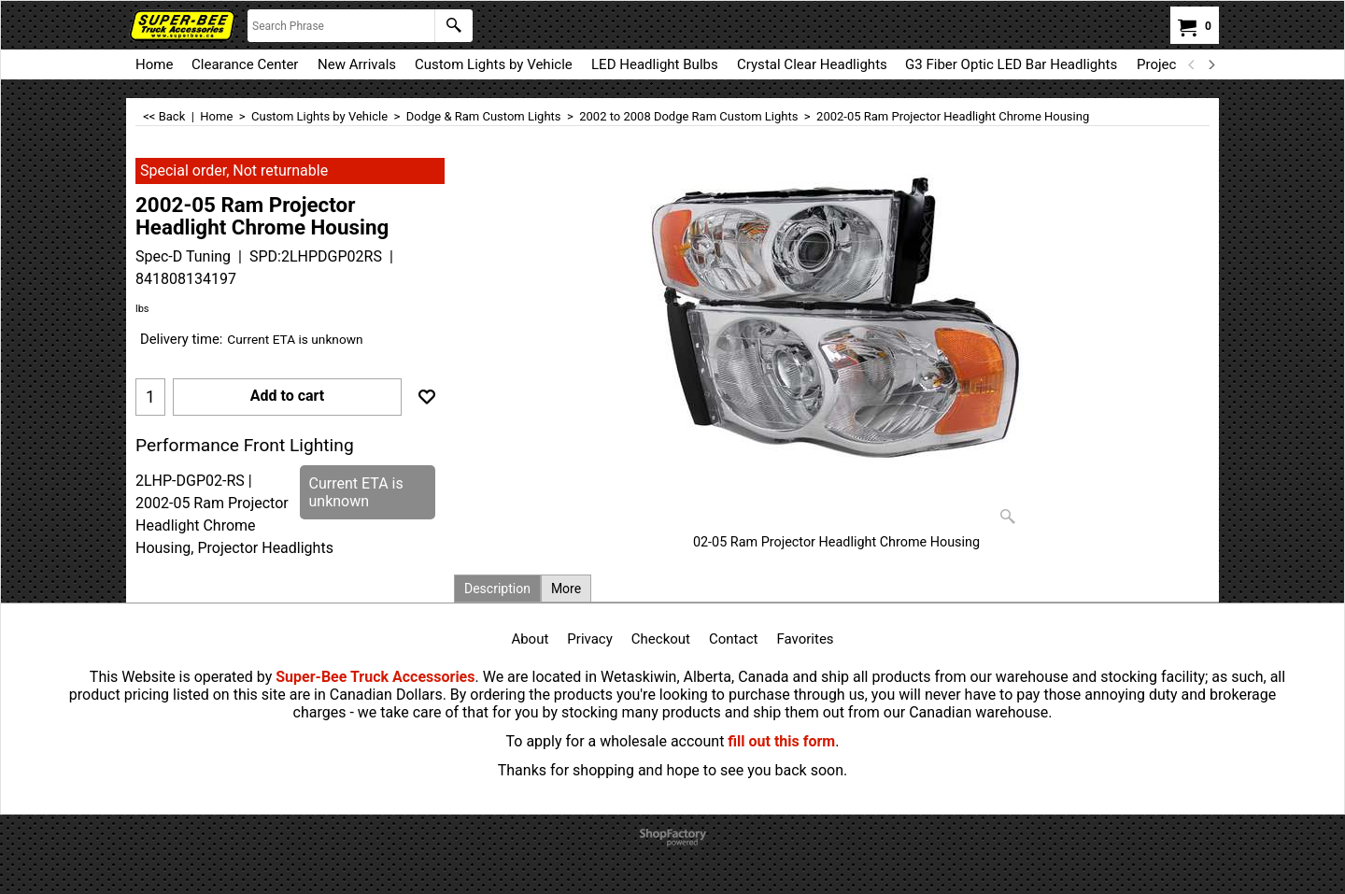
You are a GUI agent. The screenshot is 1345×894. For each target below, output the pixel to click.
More (566, 588)
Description (497, 588)
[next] (1210, 64)
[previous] (1191, 64)
